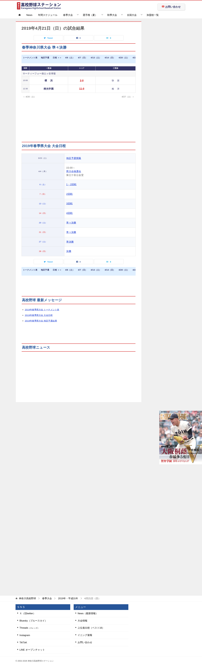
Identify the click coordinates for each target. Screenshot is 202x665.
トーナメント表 (30, 58)
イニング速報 (85, 634)
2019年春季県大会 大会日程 (39, 314)
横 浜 (48, 80)
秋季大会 (112, 15)
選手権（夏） (90, 15)
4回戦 (70, 212)
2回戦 (70, 193)
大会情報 (82, 620)
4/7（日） (82, 58)
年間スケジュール (47, 15)
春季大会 (68, 15)
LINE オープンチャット (32, 649)
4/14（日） (110, 58)
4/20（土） (124, 58)
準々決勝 (72, 222)
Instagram (25, 634)
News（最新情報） (88, 612)
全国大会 (132, 15)
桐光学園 (48, 88)
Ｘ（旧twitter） (28, 612)
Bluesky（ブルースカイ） (33, 620)
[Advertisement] (79, 122)
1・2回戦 (72, 184)
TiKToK (23, 642)
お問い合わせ (171, 6)
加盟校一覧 (153, 15)
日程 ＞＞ (57, 58)
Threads (30, 627)
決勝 (69, 250)
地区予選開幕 (74, 158)
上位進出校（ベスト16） (91, 627)
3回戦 (70, 203)
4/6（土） (70, 58)
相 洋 (115, 88)
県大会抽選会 (74, 171)
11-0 (81, 88)
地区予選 (45, 58)
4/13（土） (96, 58)
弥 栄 (115, 80)
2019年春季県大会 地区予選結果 (41, 320)
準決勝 (71, 241)
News (29, 15)
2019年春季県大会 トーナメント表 (42, 309)
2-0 (81, 80)
